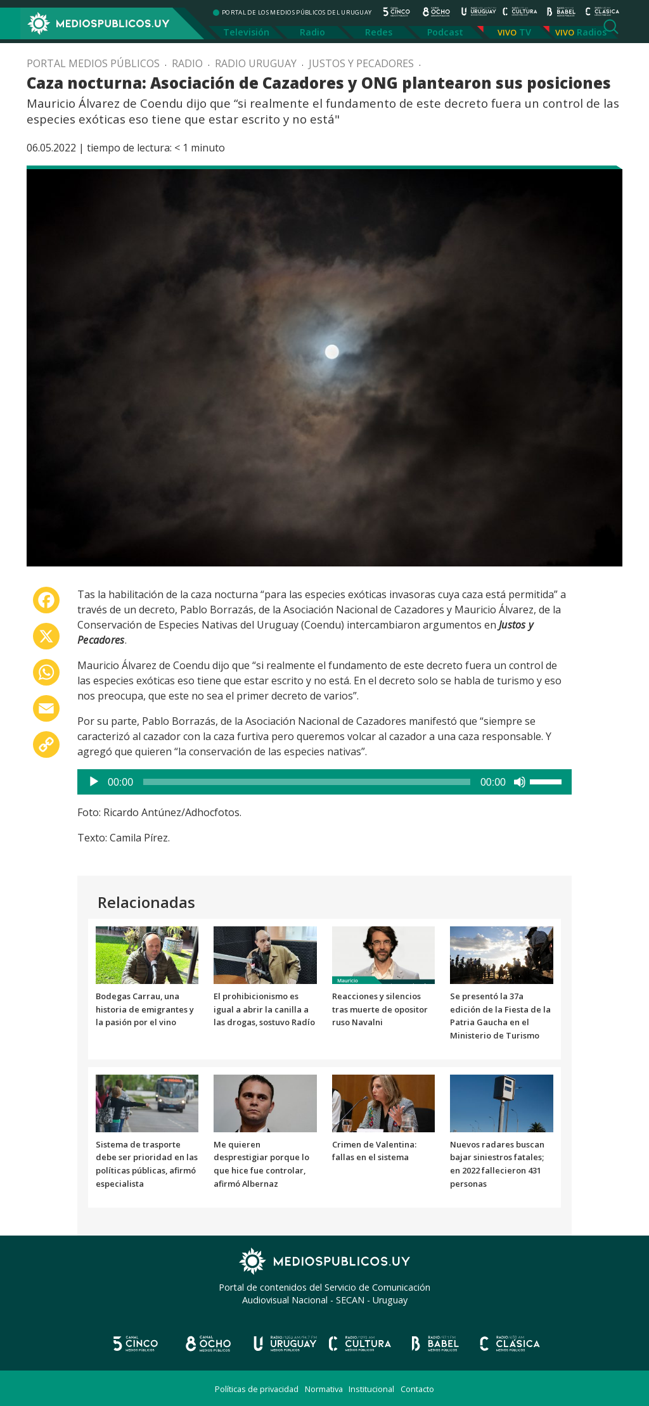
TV (525, 32)
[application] (324, 782)
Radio (312, 32)
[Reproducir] (93, 782)
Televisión (246, 32)
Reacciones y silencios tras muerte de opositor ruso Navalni (380, 1009)
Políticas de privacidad (257, 1389)
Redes (378, 32)
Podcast (445, 32)
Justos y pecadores (361, 63)
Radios (592, 32)
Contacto (417, 1389)
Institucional (371, 1389)
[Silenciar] (519, 782)
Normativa (324, 1389)
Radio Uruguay (256, 63)
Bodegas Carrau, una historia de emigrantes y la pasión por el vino (145, 1009)
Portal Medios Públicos (93, 63)
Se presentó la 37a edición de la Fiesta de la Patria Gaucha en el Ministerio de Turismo (500, 1015)
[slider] (306, 782)
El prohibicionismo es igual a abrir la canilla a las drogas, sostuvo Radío (264, 1009)
